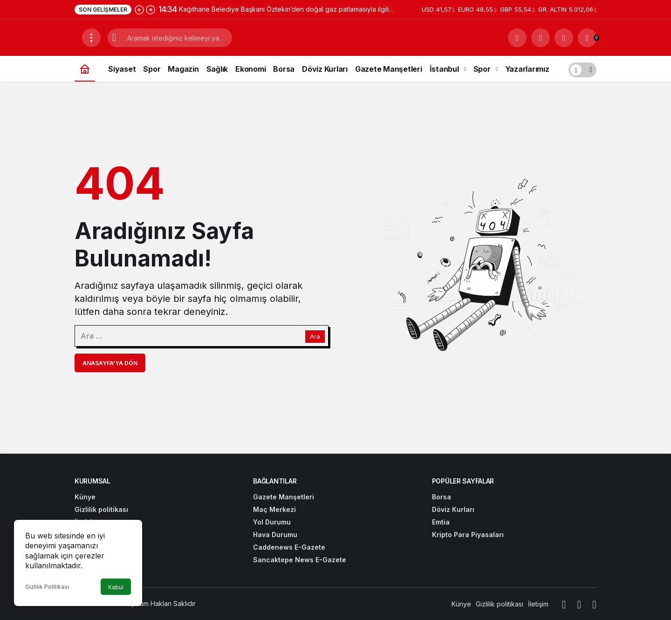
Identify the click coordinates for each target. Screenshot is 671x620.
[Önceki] (139, 9)
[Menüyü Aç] (91, 37)
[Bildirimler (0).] (587, 37)
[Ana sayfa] (84, 69)
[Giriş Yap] (564, 37)
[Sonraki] (150, 9)
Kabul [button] (115, 587)
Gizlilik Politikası (47, 586)
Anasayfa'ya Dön (109, 363)
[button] (540, 37)
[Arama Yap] (517, 37)
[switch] (582, 69)
